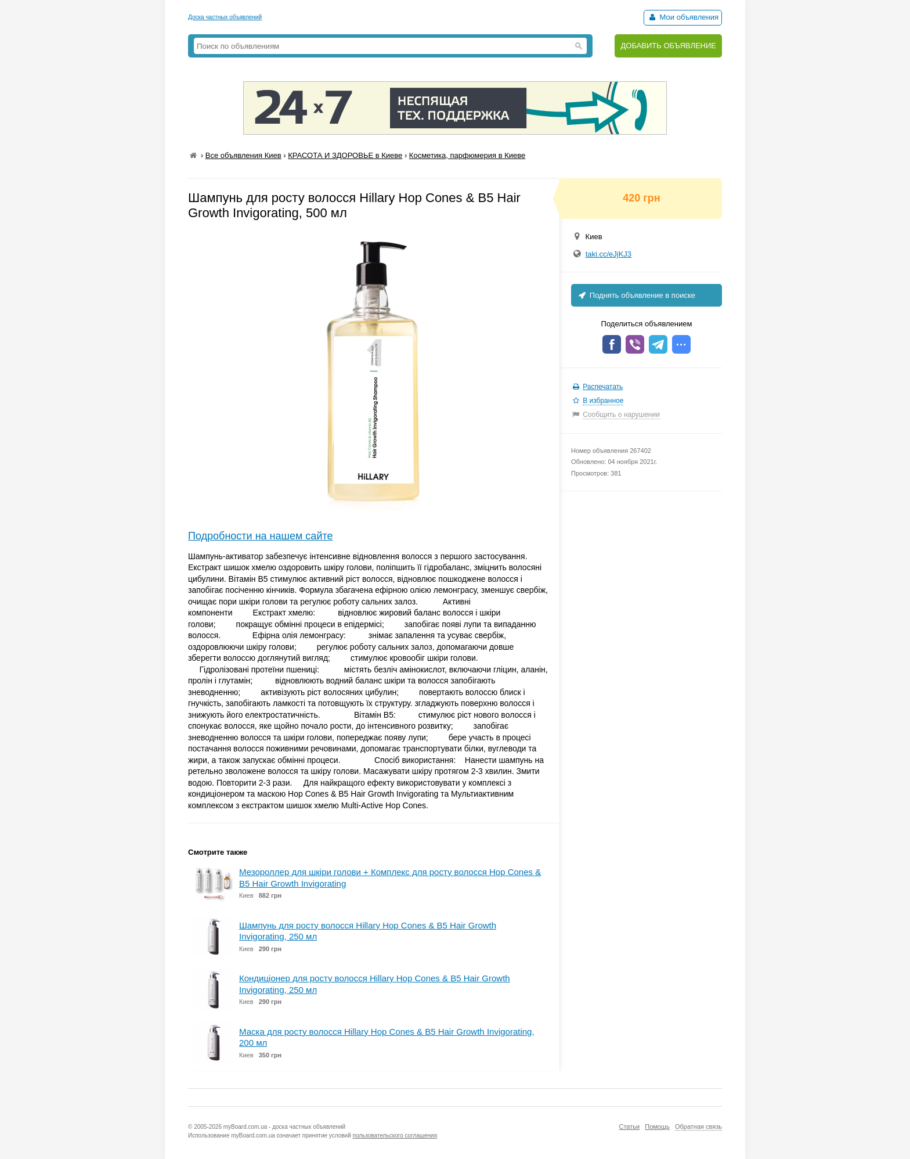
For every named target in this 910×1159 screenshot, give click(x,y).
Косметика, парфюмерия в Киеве (467, 155)
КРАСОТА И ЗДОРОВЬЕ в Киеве (345, 155)
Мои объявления (682, 17)
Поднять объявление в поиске (636, 295)
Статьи (629, 1126)
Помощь (657, 1126)
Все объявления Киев (243, 155)
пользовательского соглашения (395, 1135)
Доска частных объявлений (225, 17)
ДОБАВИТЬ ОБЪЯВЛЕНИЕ (668, 45)
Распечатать (603, 387)
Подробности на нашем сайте (260, 536)
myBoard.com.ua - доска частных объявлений (284, 1127)
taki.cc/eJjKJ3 (608, 254)
